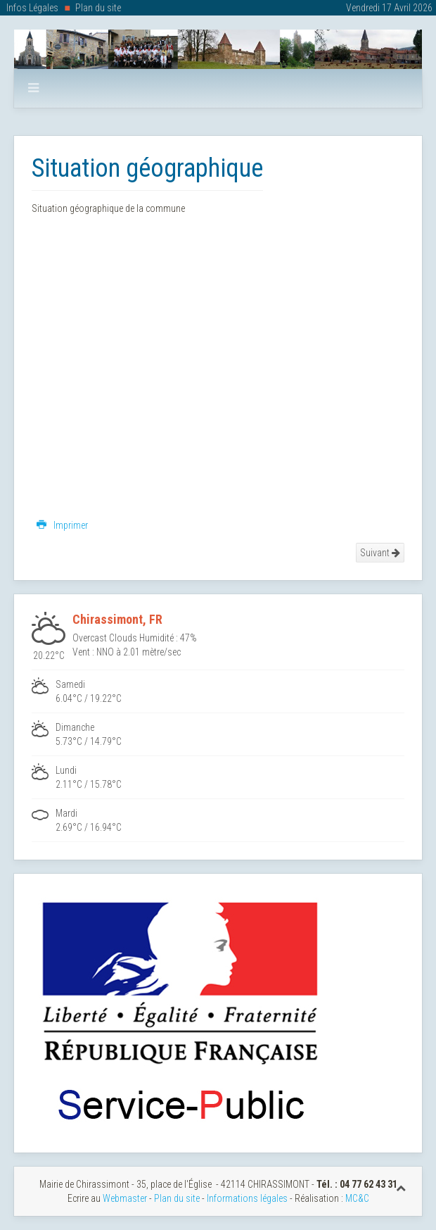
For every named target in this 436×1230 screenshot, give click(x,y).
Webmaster (125, 1198)
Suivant (380, 552)
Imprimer (62, 525)
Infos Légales (32, 7)
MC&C (357, 1198)
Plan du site (98, 7)
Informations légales (247, 1198)
